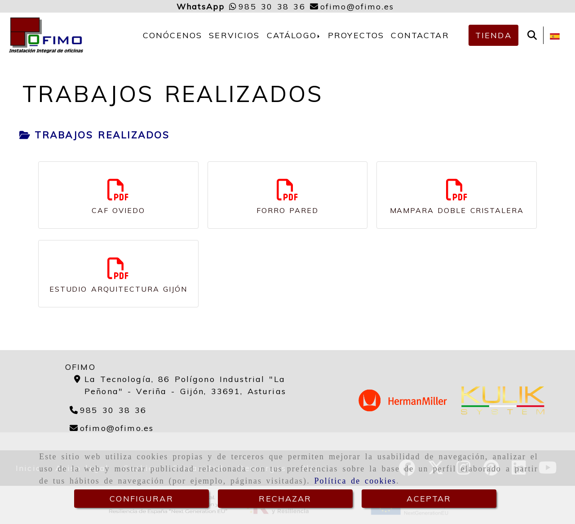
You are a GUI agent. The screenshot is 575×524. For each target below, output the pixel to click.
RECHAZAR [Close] (285, 498)
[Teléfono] (108, 410)
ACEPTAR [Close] (429, 498)
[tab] (94, 135)
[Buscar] (532, 35)
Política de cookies (355, 480)
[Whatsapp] (267, 6)
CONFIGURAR (141, 498)
